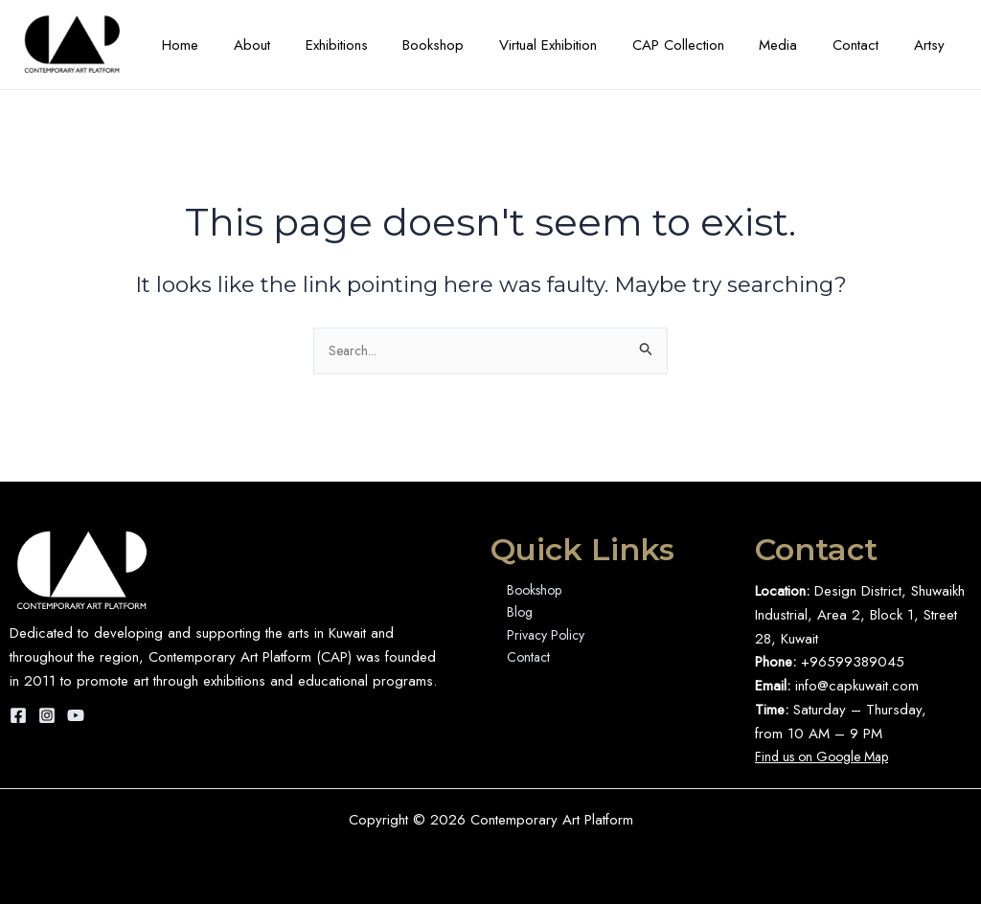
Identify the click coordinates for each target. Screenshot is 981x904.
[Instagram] (47, 715)
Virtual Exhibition (577, 45)
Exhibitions (378, 45)
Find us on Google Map (829, 757)
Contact (865, 45)
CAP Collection (700, 45)
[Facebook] (18, 715)
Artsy (932, 45)
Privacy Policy (542, 638)
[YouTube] (75, 715)
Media (794, 45)
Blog (514, 614)
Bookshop (468, 45)
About (300, 45)
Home (235, 45)
